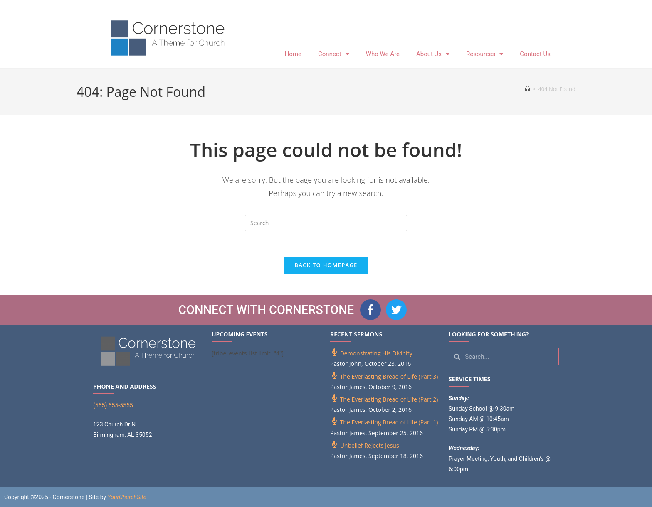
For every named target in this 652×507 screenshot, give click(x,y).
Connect (333, 54)
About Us (432, 54)
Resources (484, 54)
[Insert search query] (326, 223)
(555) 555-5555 (113, 405)
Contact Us (535, 54)
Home (293, 54)
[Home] (527, 89)
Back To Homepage (325, 265)
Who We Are (383, 54)
